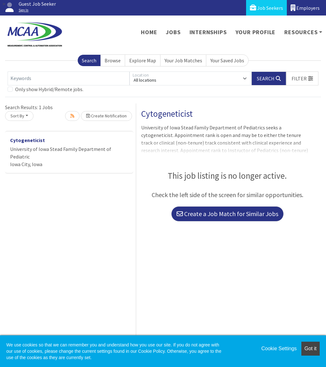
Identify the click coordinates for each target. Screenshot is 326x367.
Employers (305, 8)
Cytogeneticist (27, 140)
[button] (302, 78)
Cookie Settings (279, 348)
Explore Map (142, 60)
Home (149, 32)
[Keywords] (69, 78)
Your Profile (256, 32)
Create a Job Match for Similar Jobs (227, 214)
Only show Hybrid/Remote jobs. (49, 89)
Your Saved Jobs (227, 60)
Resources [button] (300, 32)
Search (89, 60)
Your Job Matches (183, 60)
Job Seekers (266, 8)
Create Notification (106, 116)
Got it (311, 348)
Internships (208, 32)
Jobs (173, 32)
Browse (113, 60)
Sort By (17, 116)
